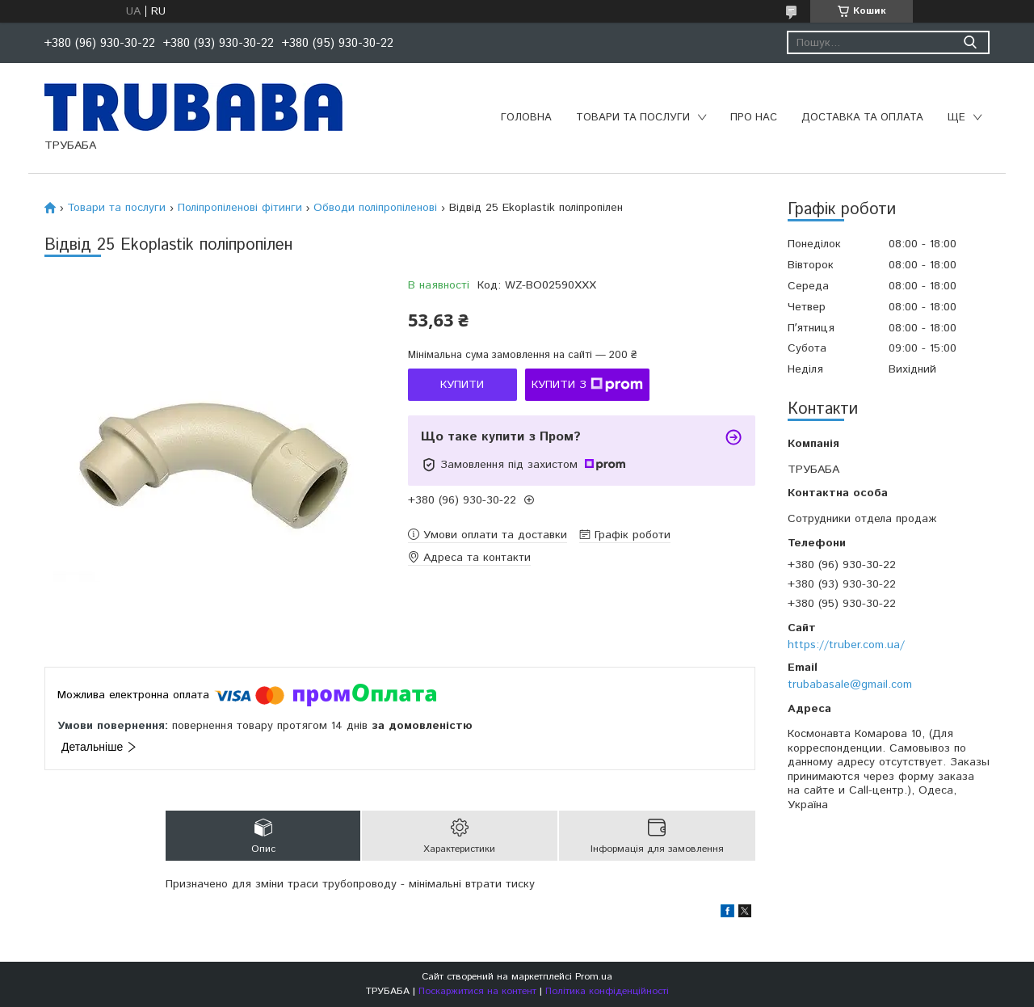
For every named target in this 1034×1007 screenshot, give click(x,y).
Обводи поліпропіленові (375, 207)
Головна (526, 117)
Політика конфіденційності (607, 991)
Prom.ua (593, 977)
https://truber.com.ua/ (846, 645)
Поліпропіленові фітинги (240, 207)
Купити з (587, 385)
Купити (462, 385)
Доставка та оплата (862, 117)
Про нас (753, 117)
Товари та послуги (633, 117)
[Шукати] (970, 42)
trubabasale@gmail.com (850, 684)
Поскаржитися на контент (477, 991)
